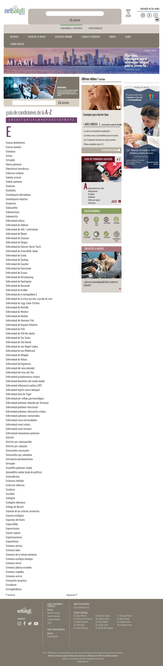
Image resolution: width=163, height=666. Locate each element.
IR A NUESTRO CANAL (111, 150)
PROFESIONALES (96, 28)
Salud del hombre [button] (53, 616)
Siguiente (71, 595)
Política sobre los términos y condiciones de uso (83, 656)
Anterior (10, 595)
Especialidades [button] (52, 637)
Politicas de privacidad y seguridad (58, 656)
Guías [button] (49, 623)
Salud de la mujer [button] (53, 613)
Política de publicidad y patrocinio (108, 656)
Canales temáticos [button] (54, 620)
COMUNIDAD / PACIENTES (71, 28)
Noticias (50, 610)
